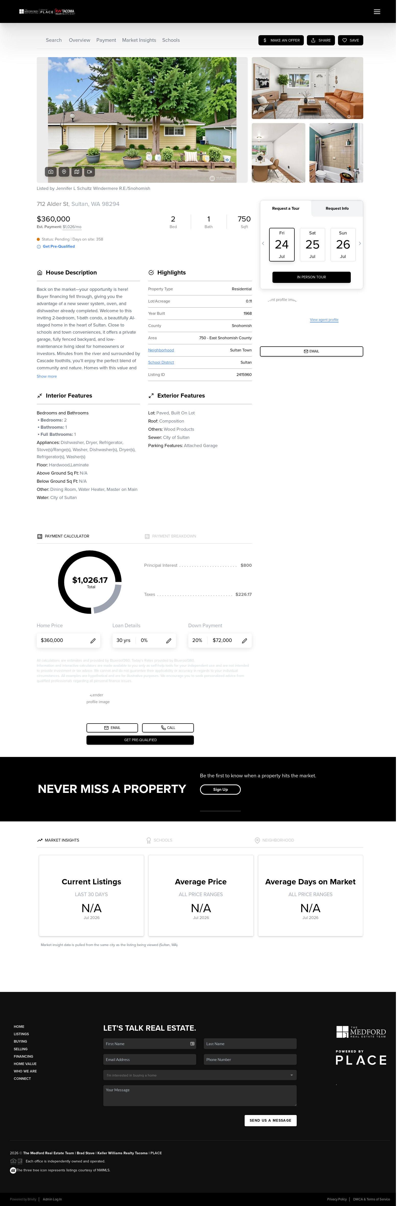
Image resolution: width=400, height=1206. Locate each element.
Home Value (25, 1064)
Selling (21, 1049)
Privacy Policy (337, 1199)
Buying (20, 1041)
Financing (23, 1056)
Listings (21, 1034)
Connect (22, 1079)
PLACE (156, 1153)
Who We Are (25, 1071)
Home (19, 1027)
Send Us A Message (271, 1120)
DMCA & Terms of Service (371, 1199)
